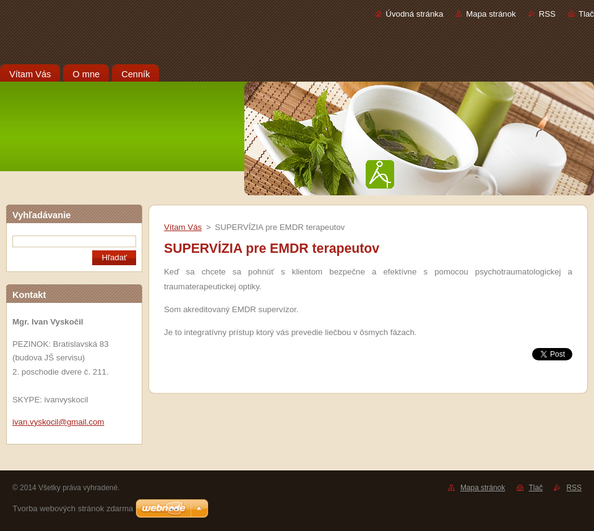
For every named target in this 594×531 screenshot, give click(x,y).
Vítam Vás (183, 227)
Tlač (586, 14)
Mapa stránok (490, 14)
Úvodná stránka (414, 14)
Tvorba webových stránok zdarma (72, 508)
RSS (547, 14)
